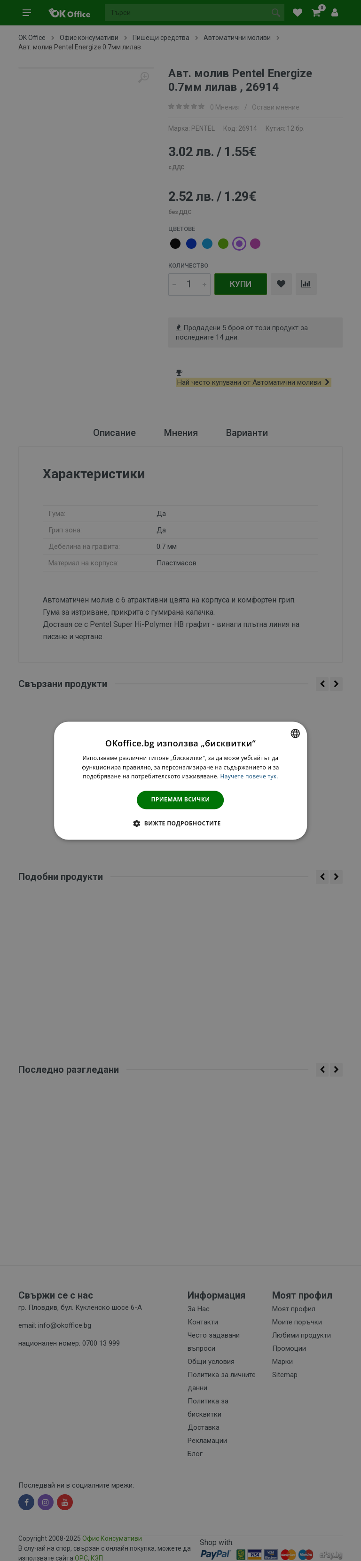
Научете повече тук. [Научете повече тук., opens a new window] (249, 777)
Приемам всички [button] (180, 800)
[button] (180, 823)
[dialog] (180, 780)
